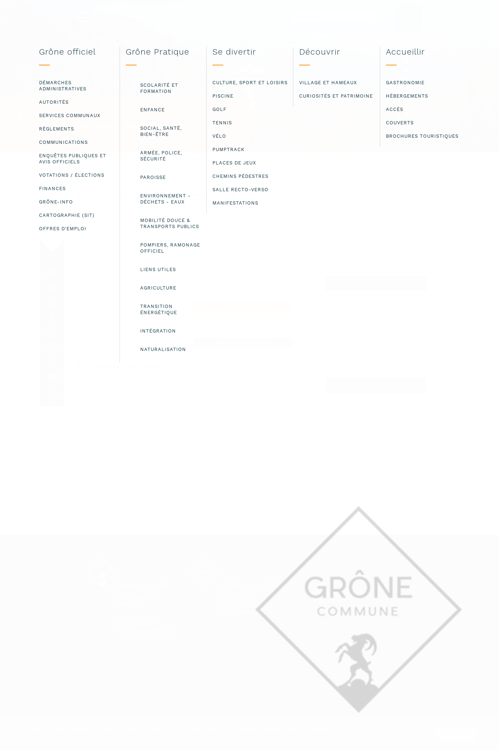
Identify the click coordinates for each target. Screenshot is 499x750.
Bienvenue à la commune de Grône (122, 160)
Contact (324, 585)
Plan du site (330, 601)
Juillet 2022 (376, 284)
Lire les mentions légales (52, 738)
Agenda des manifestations (193, 160)
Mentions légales (338, 593)
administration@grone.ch (146, 631)
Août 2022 (376, 386)
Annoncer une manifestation (243, 342)
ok (455, 734)
